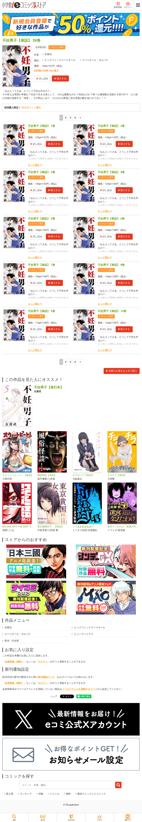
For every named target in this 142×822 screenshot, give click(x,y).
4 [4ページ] (75, 117)
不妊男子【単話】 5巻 (41, 218)
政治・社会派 (12, 640)
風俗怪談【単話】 (46, 475)
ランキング (26, 793)
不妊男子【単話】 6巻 (111, 218)
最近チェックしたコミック (91, 793)
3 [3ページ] (70, 117)
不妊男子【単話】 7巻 (41, 265)
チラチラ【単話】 (116, 475)
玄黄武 (48, 54)
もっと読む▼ (35, 165)
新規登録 (118, 5)
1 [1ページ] (61, 117)
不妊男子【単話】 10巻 (112, 311)
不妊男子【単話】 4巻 (111, 172)
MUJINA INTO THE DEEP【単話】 (18, 526)
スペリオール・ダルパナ (95, 60)
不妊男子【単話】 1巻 (41, 126)
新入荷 (9, 793)
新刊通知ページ (46, 677)
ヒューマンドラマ (83, 634)
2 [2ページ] (66, 117)
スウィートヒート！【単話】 (17, 475)
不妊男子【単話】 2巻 (111, 126)
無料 (68, 793)
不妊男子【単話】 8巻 (111, 265)
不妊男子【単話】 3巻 (41, 172)
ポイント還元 (58, 47)
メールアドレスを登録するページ (79, 689)
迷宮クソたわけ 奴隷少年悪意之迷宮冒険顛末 (123, 526)
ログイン (128, 5)
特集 (41, 793)
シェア (53, 696)
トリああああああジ (83, 526)
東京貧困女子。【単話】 (50, 526)
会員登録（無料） (14, 661)
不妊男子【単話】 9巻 (41, 311)
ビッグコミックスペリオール (60, 60)
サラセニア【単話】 (83, 475)
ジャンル (54, 793)
